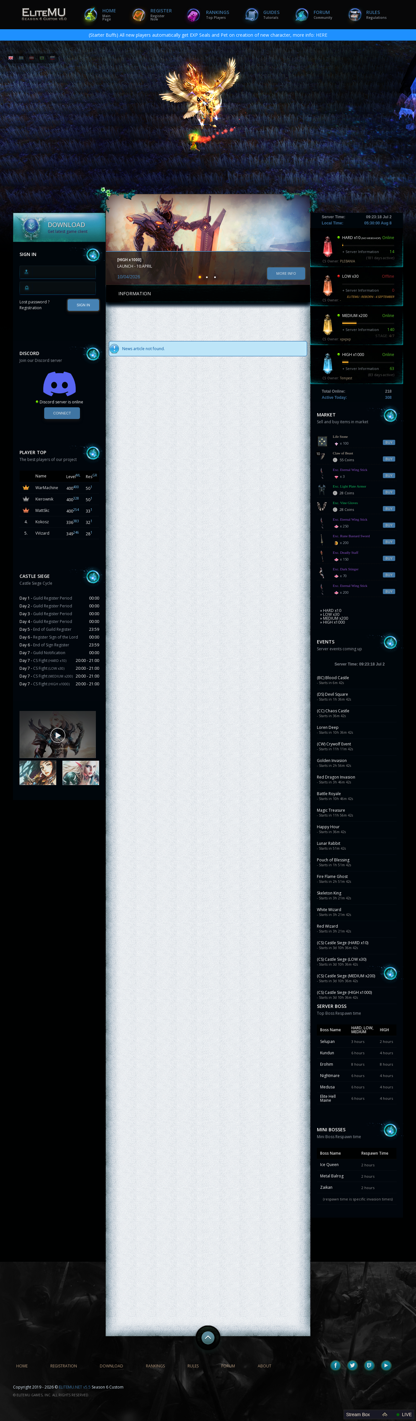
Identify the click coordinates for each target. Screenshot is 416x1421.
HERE (321, 35)
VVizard (42, 533)
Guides (271, 14)
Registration (31, 308)
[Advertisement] (59, 847)
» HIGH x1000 (332, 622)
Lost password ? (34, 302)
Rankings (217, 14)
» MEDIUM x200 (334, 618)
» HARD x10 (330, 610)
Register (161, 14)
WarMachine (46, 487)
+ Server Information (360, 251)
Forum (323, 14)
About (264, 1366)
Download (111, 1366)
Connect (62, 413)
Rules (376, 14)
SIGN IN (83, 305)
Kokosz (42, 522)
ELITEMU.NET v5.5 (75, 1387)
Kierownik (44, 499)
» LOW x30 (329, 614)
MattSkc (42, 510)
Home (109, 14)
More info (286, 273)
